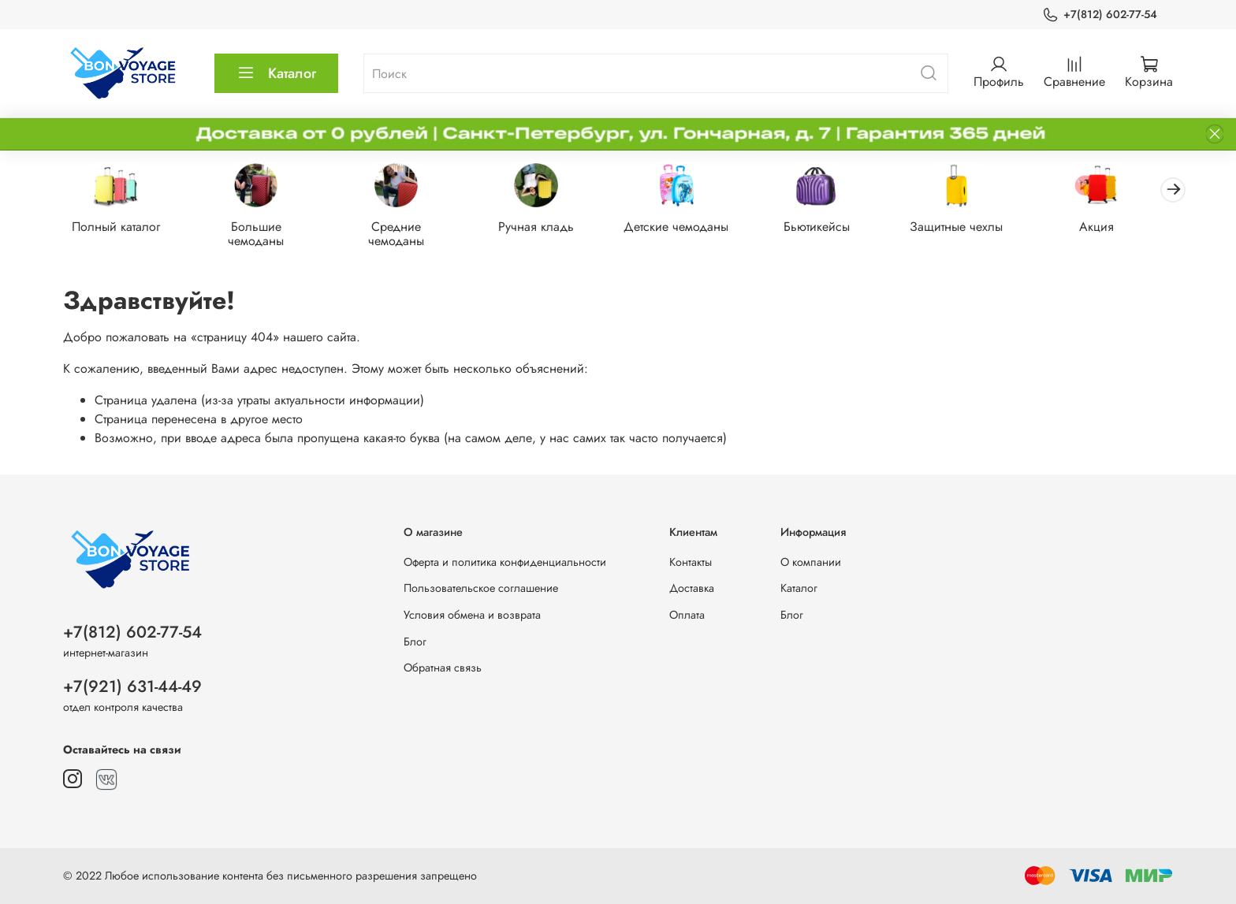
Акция (1118, 227)
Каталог (276, 73)
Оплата (687, 615)
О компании (810, 562)
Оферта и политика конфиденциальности (505, 562)
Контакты (690, 562)
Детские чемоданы (689, 227)
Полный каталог (117, 227)
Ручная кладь (546, 227)
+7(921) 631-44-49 (132, 686)
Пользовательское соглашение (481, 588)
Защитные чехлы (975, 227)
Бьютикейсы (832, 227)
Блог (415, 641)
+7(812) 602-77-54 (1099, 14)
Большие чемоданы (261, 234)
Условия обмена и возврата (472, 615)
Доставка (691, 588)
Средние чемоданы (403, 234)
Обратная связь (443, 667)
